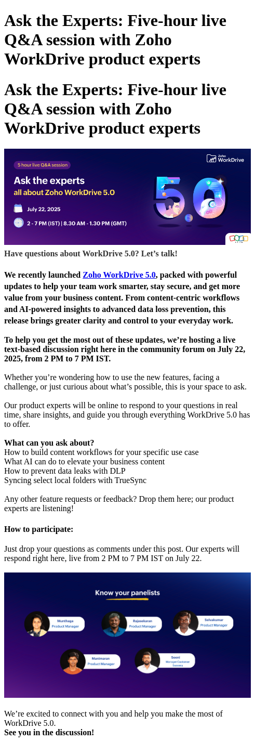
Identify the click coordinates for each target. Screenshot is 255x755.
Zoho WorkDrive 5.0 (119, 274)
